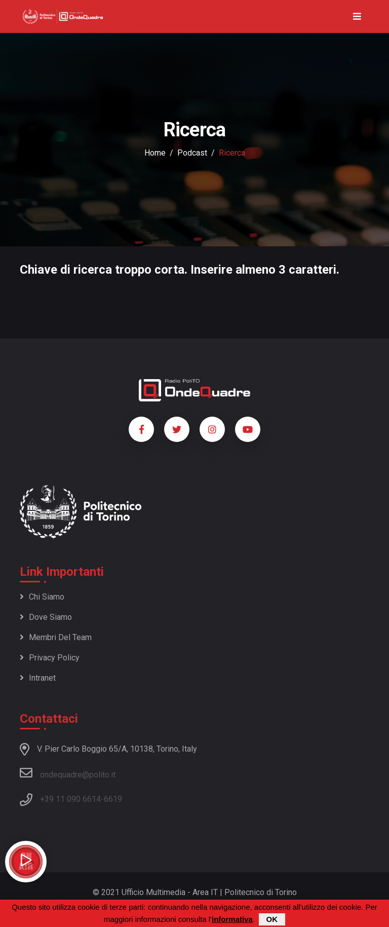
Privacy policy (50, 657)
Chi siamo (42, 597)
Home (155, 153)
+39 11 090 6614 (70, 799)
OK (272, 919)
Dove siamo (46, 617)
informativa (232, 919)
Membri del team (56, 637)
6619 (113, 799)
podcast (192, 153)
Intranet (38, 678)
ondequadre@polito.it (67, 773)
